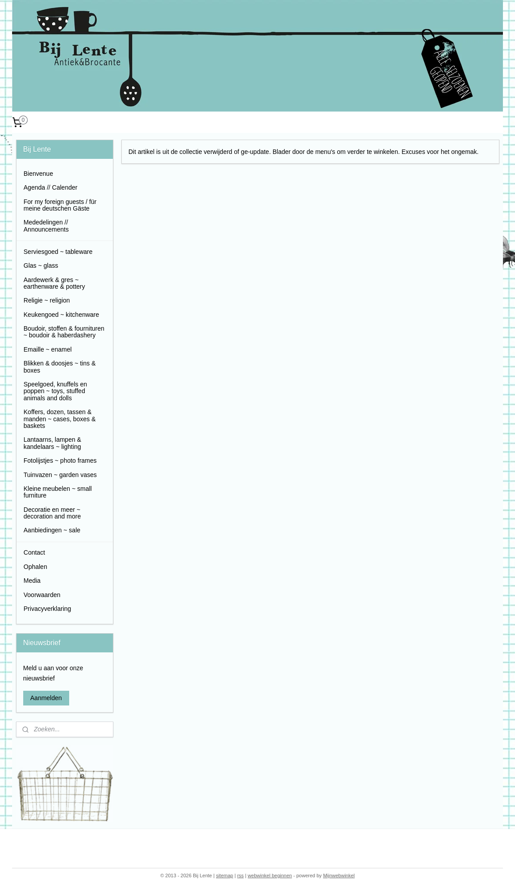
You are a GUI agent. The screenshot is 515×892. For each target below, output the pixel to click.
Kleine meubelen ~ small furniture (58, 492)
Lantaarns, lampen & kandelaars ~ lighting (52, 443)
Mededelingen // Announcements (46, 225)
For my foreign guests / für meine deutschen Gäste (60, 205)
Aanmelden (46, 697)
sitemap (224, 875)
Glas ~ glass (41, 265)
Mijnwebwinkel (339, 875)
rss (240, 875)
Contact (34, 552)
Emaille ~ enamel (48, 349)
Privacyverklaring (47, 608)
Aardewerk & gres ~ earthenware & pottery (54, 283)
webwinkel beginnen (270, 875)
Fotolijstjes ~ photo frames (60, 460)
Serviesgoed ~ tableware (58, 251)
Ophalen (35, 566)
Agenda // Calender (51, 187)
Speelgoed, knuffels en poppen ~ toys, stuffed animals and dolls (55, 391)
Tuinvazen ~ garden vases (60, 474)
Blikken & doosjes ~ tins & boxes (60, 366)
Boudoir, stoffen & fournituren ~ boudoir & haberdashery (64, 332)
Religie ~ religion (47, 300)
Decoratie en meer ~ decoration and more (52, 513)
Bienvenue (38, 173)
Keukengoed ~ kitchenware (61, 314)
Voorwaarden (42, 594)
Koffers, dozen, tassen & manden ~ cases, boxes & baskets (60, 418)
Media (32, 580)
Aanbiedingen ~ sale (52, 530)
